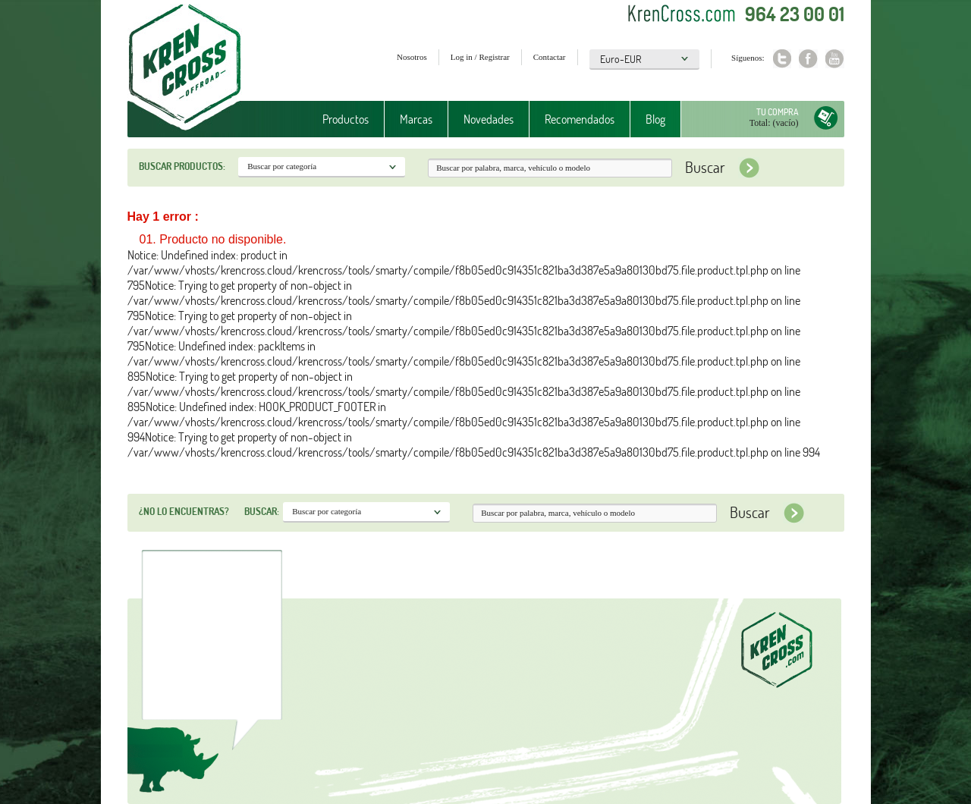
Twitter (781, 58)
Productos (345, 119)
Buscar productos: (182, 166)
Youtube (834, 58)
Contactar (549, 56)
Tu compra (777, 112)
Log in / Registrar (480, 56)
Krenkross (184, 68)
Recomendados (579, 119)
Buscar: (261, 511)
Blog (655, 119)
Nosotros (412, 56)
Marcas (416, 119)
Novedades (489, 119)
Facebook (808, 58)
